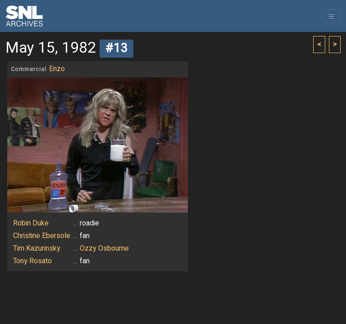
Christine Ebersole (41, 235)
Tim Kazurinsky (36, 248)
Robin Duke (31, 223)
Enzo (57, 68)
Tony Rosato (32, 261)
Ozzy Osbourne (104, 248)
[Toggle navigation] (331, 16)
